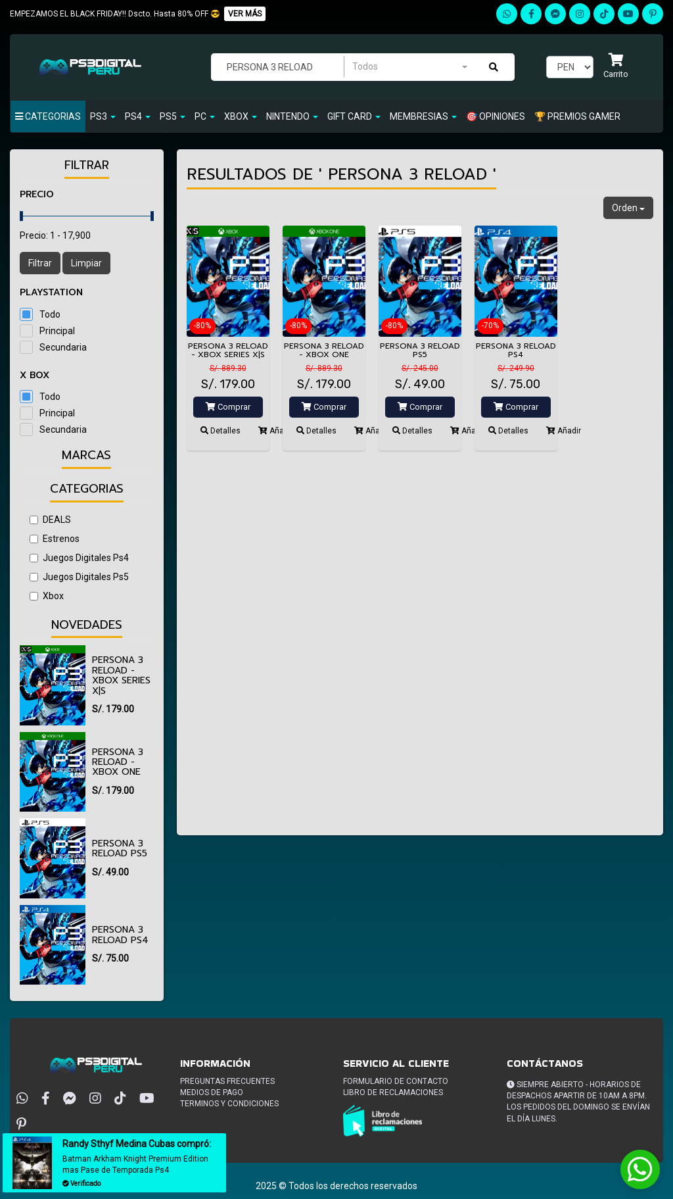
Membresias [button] (423, 116)
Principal (57, 331)
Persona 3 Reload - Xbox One (117, 762)
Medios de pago (211, 1092)
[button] (615, 66)
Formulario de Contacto (395, 1081)
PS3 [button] (103, 116)
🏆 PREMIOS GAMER (577, 116)
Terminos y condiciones (229, 1103)
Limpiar (86, 263)
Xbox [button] (240, 116)
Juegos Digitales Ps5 (79, 577)
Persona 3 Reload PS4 (120, 934)
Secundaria (63, 347)
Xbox (47, 596)
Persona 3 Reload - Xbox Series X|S (121, 675)
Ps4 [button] (138, 116)
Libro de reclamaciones (393, 1092)
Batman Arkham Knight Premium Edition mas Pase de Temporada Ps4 (135, 1164)
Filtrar (40, 263)
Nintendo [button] (292, 116)
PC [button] (205, 116)
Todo (49, 314)
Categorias (48, 116)
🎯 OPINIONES (495, 116)
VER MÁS (245, 13)
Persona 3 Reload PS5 (119, 848)
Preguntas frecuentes (227, 1081)
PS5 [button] (172, 116)
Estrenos (55, 538)
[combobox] (409, 66)
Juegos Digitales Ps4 (79, 557)
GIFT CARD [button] (354, 116)
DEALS (50, 519)
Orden (628, 208)
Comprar (228, 407)
